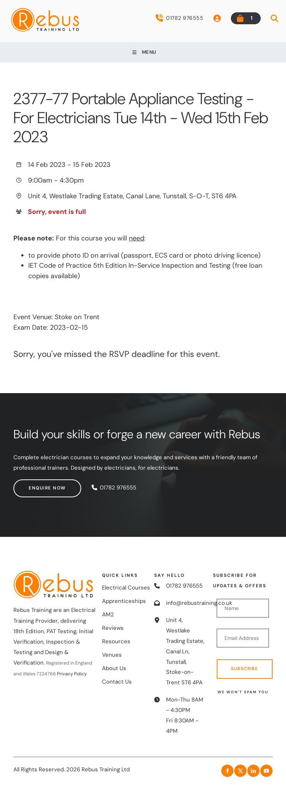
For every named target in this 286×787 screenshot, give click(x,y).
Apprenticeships (124, 601)
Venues (112, 655)
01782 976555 (179, 18)
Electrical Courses (126, 587)
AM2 (108, 614)
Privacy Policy (72, 674)
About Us (114, 668)
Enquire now (32, 484)
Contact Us (117, 681)
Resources (116, 641)
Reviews (113, 628)
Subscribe (244, 669)
